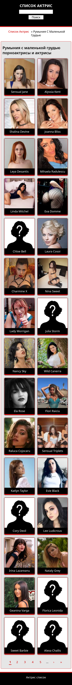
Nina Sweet (52, 291)
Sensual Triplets (52, 451)
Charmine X (19, 291)
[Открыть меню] (36, 22)
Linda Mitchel (19, 211)
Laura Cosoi (52, 251)
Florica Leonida (53, 610)
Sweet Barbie (19, 650)
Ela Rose (19, 411)
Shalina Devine (19, 131)
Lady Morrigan (19, 331)
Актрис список (36, 677)
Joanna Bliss (53, 131)
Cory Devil (19, 531)
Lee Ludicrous (52, 531)
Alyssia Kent (53, 92)
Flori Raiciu (52, 411)
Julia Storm (52, 331)
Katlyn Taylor (19, 491)
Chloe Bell (19, 251)
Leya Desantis (19, 171)
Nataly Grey (52, 570)
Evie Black (52, 491)
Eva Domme (53, 211)
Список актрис (36, 5)
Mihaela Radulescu (52, 171)
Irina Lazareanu (19, 570)
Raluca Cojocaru (19, 451)
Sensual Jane (19, 92)
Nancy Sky (19, 371)
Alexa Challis (52, 650)
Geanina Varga (19, 610)
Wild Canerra (52, 371)
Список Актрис (18, 31)
